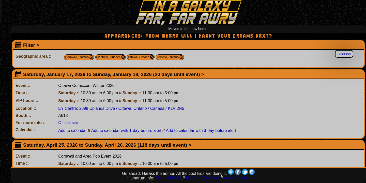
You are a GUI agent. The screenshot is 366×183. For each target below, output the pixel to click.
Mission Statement (203, 178)
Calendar (344, 54)
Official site (68, 122)
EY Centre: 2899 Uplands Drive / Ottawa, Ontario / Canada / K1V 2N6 (121, 108)
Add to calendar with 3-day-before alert (201, 130)
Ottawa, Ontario (138, 57)
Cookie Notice (236, 178)
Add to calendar (72, 130)
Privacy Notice (168, 178)
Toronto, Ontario (168, 57)
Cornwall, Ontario (77, 57)
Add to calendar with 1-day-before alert (126, 130)
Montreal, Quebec (108, 57)
